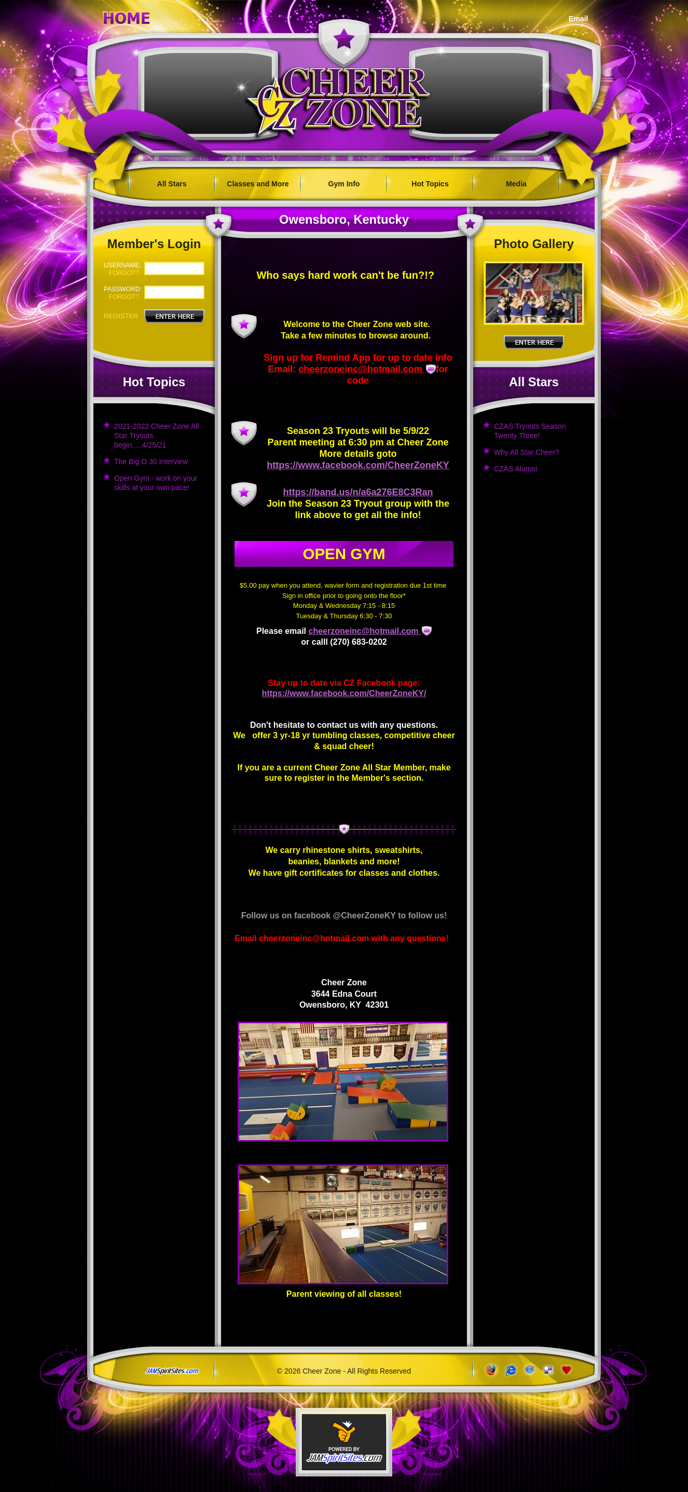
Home (126, 16)
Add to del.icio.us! (548, 1370)
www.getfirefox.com (490, 1370)
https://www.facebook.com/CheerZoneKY (358, 465)
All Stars (172, 184)
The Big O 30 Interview (151, 461)
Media (516, 184)
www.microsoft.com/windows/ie (509, 1370)
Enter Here (534, 342)
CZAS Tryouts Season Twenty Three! (530, 431)
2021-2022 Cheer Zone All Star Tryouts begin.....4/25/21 (156, 435)
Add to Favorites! (567, 1370)
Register (121, 316)
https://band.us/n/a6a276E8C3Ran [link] (358, 492)
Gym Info (344, 184)
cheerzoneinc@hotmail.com (361, 369)
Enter (174, 316)
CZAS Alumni (515, 469)
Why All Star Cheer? (526, 452)
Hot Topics (429, 184)
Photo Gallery (534, 244)
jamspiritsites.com (171, 1371)
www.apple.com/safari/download (529, 1370)
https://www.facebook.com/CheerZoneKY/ (344, 693)
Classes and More (257, 184)
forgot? (124, 273)
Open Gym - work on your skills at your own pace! (155, 483)
